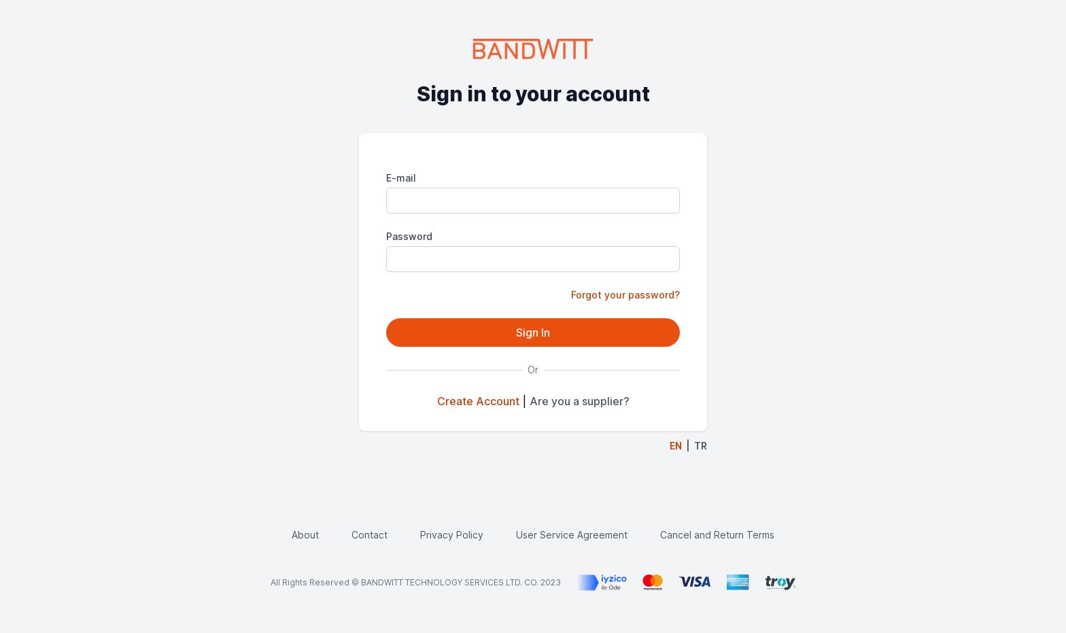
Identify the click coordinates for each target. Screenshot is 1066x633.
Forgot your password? (625, 295)
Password (409, 236)
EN (676, 445)
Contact (369, 535)
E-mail (401, 178)
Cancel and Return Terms (717, 535)
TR (700, 445)
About (305, 535)
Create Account (478, 401)
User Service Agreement (571, 535)
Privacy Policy (451, 535)
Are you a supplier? (580, 401)
